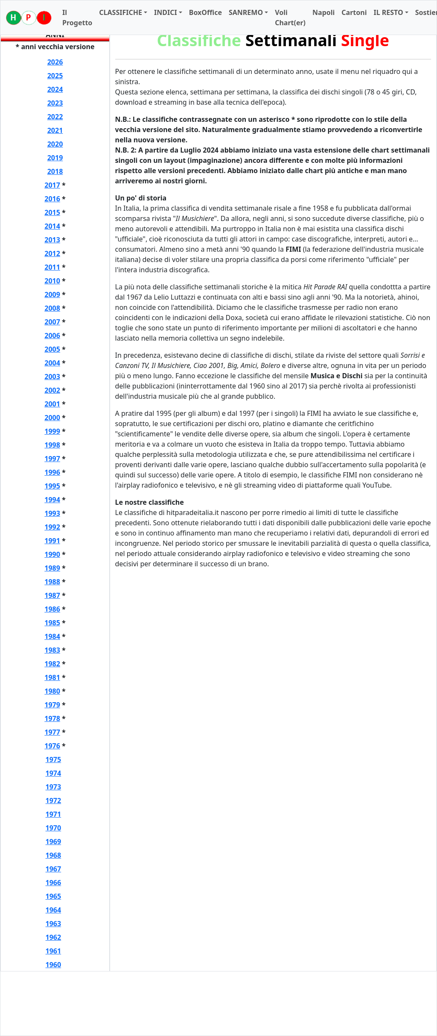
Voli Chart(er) (290, 17)
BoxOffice (205, 12)
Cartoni (354, 12)
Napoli (323, 12)
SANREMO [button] (246, 12)
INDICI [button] (165, 12)
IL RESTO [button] (388, 12)
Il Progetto (77, 17)
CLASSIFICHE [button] (120, 12)
